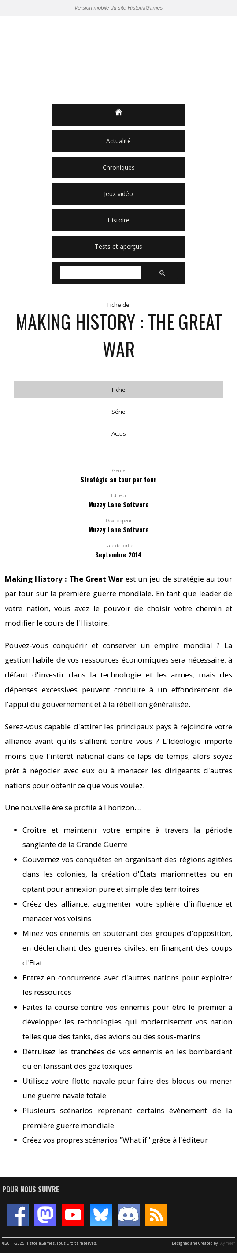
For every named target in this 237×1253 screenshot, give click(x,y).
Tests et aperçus (118, 246)
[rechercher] (99, 273)
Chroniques (119, 167)
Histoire (118, 220)
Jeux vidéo (118, 193)
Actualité (118, 141)
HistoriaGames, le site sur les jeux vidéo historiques (118, 60)
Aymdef (227, 1243)
